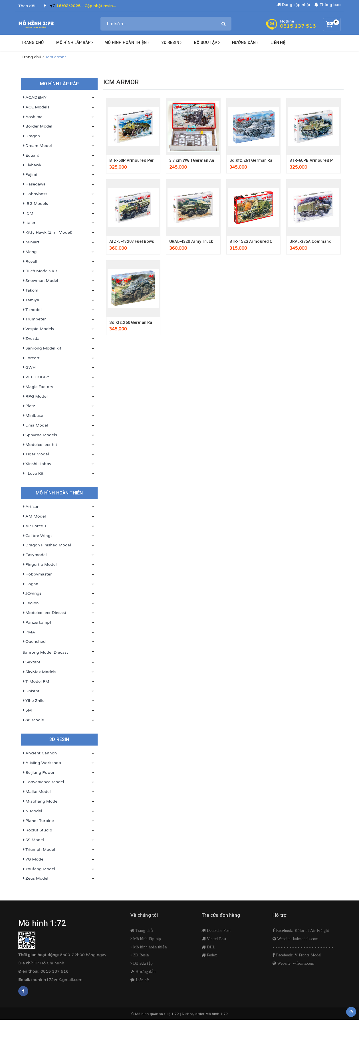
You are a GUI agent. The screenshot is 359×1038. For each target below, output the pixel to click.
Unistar (31, 691)
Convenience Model (43, 782)
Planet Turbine (38, 820)
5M (27, 710)
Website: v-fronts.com (295, 963)
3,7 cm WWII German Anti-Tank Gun (202, 160)
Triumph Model (39, 849)
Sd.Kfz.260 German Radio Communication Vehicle (157, 322)
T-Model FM (36, 681)
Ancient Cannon (40, 753)
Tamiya (31, 300)
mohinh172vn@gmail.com (56, 979)
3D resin (172, 42)
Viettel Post (215, 939)
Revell (30, 261)
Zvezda (31, 338)
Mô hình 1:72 (216, 1014)
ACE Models (36, 107)
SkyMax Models (39, 672)
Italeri (30, 222)
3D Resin (140, 955)
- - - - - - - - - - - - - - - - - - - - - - (303, 947)
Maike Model (37, 791)
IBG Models (35, 203)
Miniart (31, 242)
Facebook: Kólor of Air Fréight (302, 930)
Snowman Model (40, 280)
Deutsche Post (218, 930)
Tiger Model (36, 454)
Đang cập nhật (293, 4)
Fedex (211, 955)
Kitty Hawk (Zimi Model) (47, 232)
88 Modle (33, 720)
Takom (30, 290)
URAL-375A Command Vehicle (318, 241)
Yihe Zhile (34, 700)
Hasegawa (34, 184)
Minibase (33, 415)
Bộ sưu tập (142, 963)
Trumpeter (34, 319)
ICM (28, 213)
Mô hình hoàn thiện (126, 42)
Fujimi (30, 174)
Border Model (37, 126)
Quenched (34, 641)
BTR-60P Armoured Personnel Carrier (145, 160)
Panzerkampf (37, 622)
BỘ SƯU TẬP (207, 42)
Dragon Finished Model (47, 545)
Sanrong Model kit (42, 348)
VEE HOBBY (36, 377)
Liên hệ (278, 42)
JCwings (32, 593)
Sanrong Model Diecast (45, 652)
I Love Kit (33, 473)
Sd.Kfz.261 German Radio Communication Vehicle (277, 160)
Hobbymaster (37, 574)
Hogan (30, 584)
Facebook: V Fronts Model (298, 955)
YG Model (34, 859)
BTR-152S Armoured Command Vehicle (267, 241)
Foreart (31, 358)
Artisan (31, 506)
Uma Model (35, 425)
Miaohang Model (41, 801)
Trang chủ (32, 42)
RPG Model (35, 396)
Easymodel (35, 555)
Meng (30, 252)
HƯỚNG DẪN (245, 42)
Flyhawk (32, 165)
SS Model (33, 840)
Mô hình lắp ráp (74, 42)
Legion (31, 603)
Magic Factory (38, 386)
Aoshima (33, 117)
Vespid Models (38, 329)
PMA (29, 632)
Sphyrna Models (40, 435)
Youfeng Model (39, 869)
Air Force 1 (35, 526)
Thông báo (327, 4)
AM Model (34, 516)
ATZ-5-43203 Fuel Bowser (133, 241)
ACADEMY (35, 97)
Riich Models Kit (40, 271)
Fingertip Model (40, 564)
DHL (210, 947)
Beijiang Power (39, 772)
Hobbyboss (35, 194)
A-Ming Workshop (42, 763)
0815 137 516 (298, 26)
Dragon (31, 136)
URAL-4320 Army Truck (191, 241)
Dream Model (37, 145)
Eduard (31, 155)
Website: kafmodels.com (297, 939)
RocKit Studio (37, 830)
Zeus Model (35, 878)
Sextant (32, 662)
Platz (29, 406)
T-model (32, 309)
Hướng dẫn (145, 972)
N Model (32, 811)
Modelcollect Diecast (44, 612)
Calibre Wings (38, 535)
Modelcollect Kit (40, 444)
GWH (29, 367)
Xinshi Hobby (37, 464)
